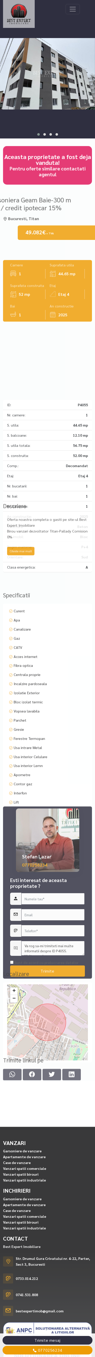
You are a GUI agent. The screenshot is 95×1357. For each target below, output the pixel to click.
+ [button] (14, 1027)
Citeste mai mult (21, 573)
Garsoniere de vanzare (22, 1258)
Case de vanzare (17, 1270)
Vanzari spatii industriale (24, 1287)
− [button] (14, 1034)
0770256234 (34, 932)
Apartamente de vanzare (24, 1264)
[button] (38, 134)
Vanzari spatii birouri (21, 1281)
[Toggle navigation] (73, 9)
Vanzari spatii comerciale (24, 1276)
